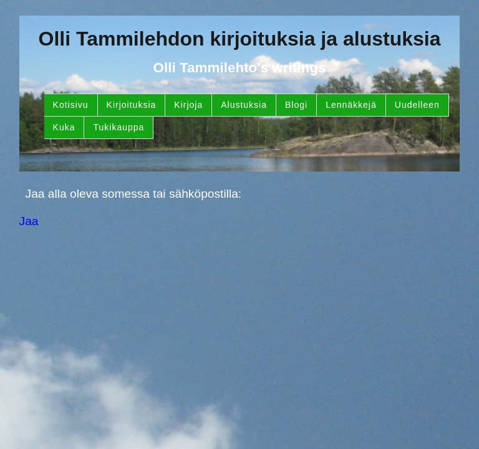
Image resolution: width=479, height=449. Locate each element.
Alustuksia (244, 105)
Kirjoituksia (132, 105)
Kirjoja (188, 105)
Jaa (29, 221)
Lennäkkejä (351, 105)
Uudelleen (417, 105)
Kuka (64, 127)
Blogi (296, 105)
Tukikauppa (118, 127)
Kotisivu (71, 105)
